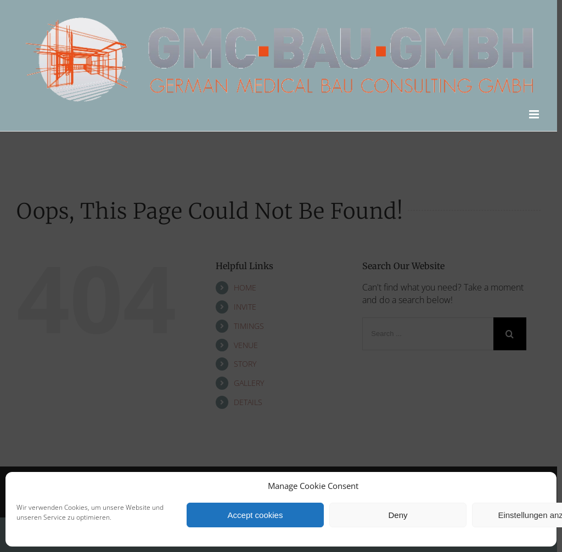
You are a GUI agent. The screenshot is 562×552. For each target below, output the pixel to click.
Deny (397, 515)
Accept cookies (255, 515)
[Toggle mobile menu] (535, 114)
